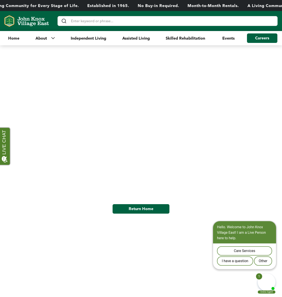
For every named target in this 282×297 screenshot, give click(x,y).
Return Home (141, 208)
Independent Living (88, 38)
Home (13, 38)
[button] (45, 38)
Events (228, 38)
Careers (262, 38)
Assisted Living (136, 38)
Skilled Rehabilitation (186, 38)
